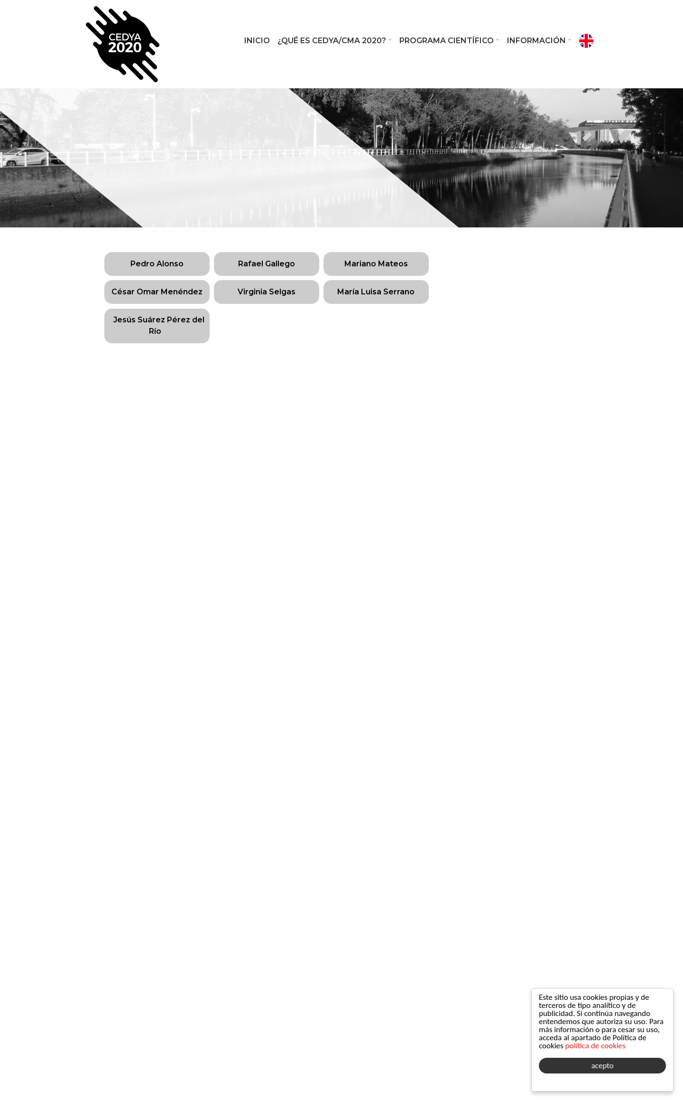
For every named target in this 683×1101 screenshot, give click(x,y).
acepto (602, 1066)
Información (536, 40)
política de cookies (595, 1046)
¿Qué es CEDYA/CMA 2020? (331, 40)
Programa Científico (446, 40)
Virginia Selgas (266, 291)
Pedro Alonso (157, 263)
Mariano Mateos (376, 263)
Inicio (257, 40)
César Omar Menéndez (157, 291)
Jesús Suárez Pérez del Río (158, 325)
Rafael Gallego (266, 263)
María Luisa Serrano (376, 291)
